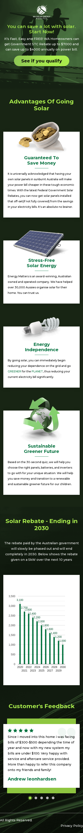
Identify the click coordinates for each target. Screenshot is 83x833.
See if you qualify (41, 61)
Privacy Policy (72, 826)
